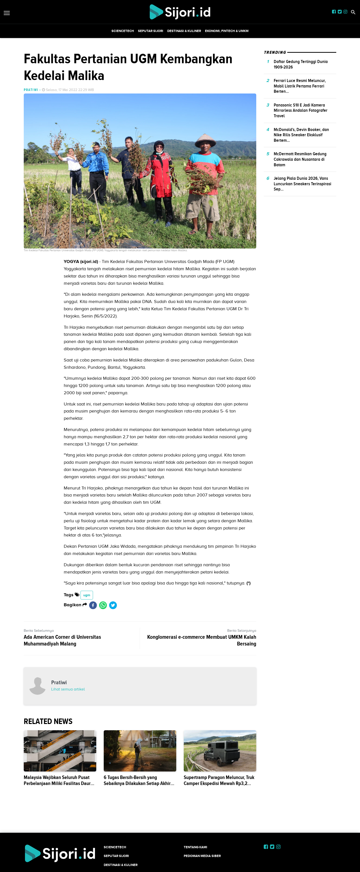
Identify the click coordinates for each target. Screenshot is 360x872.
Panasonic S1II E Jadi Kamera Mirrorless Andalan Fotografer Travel (301, 110)
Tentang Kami (195, 847)
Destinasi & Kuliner (184, 31)
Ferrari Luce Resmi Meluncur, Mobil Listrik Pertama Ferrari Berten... (300, 86)
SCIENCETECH (123, 31)
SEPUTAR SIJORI (150, 31)
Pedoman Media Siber (202, 856)
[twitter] (113, 605)
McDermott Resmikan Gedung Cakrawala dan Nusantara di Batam (300, 159)
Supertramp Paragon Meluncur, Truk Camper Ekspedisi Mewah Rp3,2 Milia (219, 783)
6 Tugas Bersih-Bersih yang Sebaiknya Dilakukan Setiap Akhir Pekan (137, 783)
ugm (86, 595)
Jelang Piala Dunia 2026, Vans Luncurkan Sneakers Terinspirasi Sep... (302, 184)
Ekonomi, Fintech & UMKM (226, 31)
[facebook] (93, 605)
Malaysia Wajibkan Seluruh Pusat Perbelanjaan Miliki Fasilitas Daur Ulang (57, 783)
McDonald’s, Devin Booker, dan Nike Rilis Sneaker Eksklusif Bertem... (301, 135)
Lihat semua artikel (68, 689)
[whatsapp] (103, 605)
